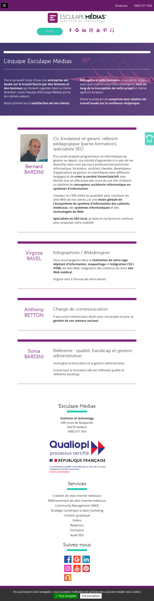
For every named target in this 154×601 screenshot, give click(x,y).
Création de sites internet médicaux (77, 496)
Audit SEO (77, 535)
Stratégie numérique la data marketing (77, 510)
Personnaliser (91, 596)
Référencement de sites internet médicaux (77, 501)
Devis (50, 31)
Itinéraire (121, 6)
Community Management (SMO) (77, 506)
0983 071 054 (143, 6)
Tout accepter (65, 596)
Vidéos (77, 520)
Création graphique (77, 515)
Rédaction (77, 525)
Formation (77, 530)
